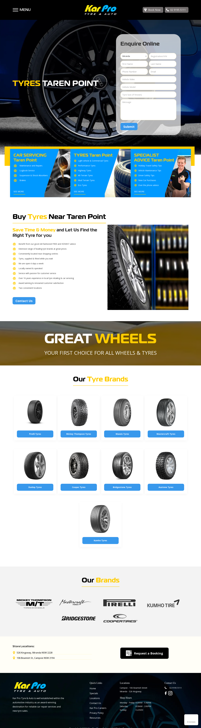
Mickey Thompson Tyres (78, 434)
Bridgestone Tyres (122, 487)
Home (93, 688)
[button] (15, 8)
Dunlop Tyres (35, 487)
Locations (95, 698)
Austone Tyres (166, 487)
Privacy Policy (97, 712)
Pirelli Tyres (35, 434)
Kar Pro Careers (98, 708)
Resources (95, 717)
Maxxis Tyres (122, 434)
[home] (100, 10)
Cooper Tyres (78, 487)
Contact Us (24, 301)
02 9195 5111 (175, 687)
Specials (94, 693)
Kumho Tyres (100, 540)
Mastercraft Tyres (166, 434)
